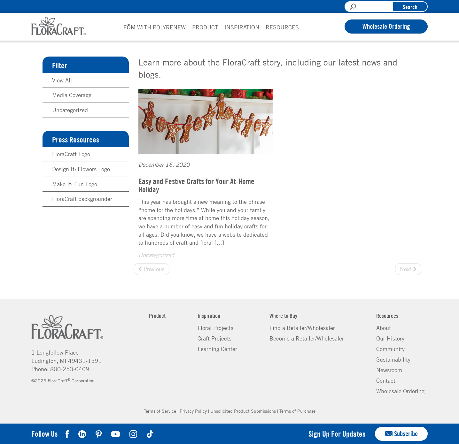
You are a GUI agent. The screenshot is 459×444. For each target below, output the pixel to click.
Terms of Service (160, 411)
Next (408, 268)
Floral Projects (215, 327)
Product (205, 27)
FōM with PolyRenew (154, 27)
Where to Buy (283, 315)
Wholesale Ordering (386, 26)
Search (410, 7)
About (383, 327)
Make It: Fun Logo (74, 184)
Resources (282, 27)
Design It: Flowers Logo (81, 168)
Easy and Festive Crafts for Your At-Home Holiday (196, 185)
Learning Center (217, 348)
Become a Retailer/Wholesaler (306, 338)
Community (390, 348)
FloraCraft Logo (71, 153)
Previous (151, 268)
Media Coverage (71, 94)
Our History (390, 338)
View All (62, 80)
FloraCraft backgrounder (82, 198)
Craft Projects (214, 338)
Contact (385, 380)
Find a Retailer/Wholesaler (302, 327)
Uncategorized (156, 254)
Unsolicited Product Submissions (243, 411)
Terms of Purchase (297, 411)
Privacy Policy (193, 411)
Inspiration (241, 27)
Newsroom (389, 369)
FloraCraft (58, 26)
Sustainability (393, 359)
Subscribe (401, 434)
